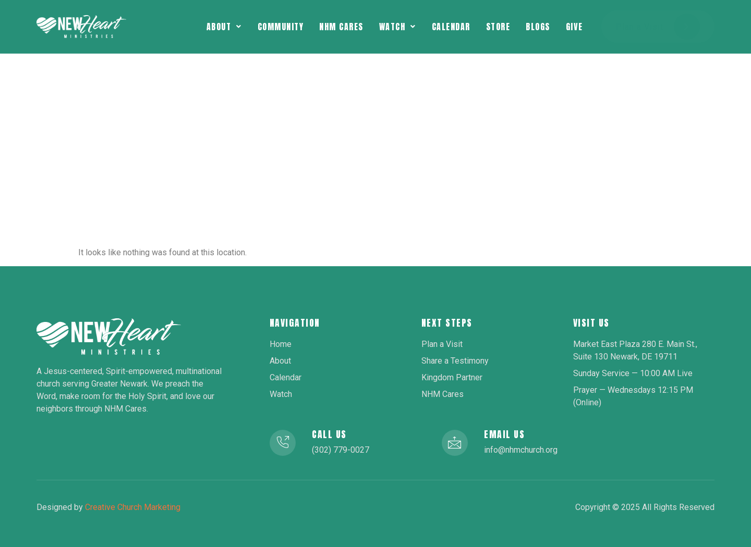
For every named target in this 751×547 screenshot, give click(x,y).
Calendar (451, 26)
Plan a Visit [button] (658, 27)
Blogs (538, 26)
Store (498, 26)
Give (574, 26)
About (224, 26)
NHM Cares (341, 26)
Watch (397, 26)
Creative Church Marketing (132, 507)
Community (281, 26)
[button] (224, 27)
